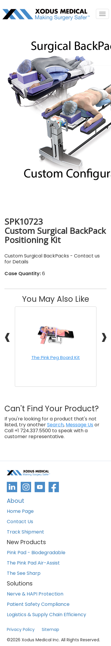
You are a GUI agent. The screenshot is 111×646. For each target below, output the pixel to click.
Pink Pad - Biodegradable (36, 553)
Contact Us (20, 522)
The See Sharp (24, 573)
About (15, 501)
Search (55, 425)
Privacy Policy (21, 629)
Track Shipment (25, 532)
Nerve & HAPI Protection (35, 594)
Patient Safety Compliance (38, 604)
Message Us (79, 425)
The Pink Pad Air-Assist (33, 563)
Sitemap (50, 629)
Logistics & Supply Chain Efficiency (46, 615)
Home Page (20, 511)
